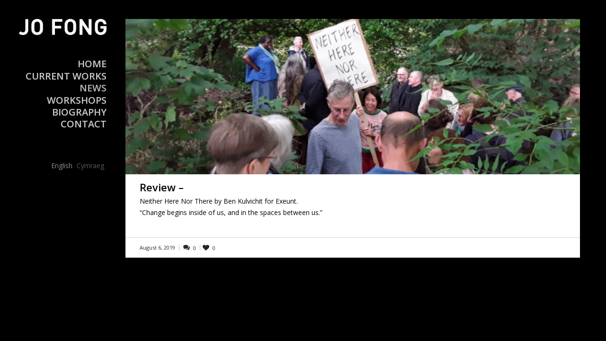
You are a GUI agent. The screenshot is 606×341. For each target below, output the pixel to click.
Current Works (66, 76)
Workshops (77, 100)
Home (92, 63)
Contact (84, 123)
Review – (162, 187)
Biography (79, 112)
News (93, 87)
